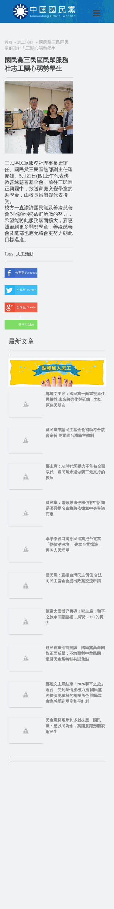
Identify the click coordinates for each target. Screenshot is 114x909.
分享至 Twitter (20, 290)
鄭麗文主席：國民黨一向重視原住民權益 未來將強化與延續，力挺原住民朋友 (75, 399)
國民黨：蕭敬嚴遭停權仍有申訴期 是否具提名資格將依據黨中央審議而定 (75, 508)
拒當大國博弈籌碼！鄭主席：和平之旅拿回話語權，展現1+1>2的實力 (75, 617)
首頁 (8, 42)
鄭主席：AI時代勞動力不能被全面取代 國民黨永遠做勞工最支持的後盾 (75, 472)
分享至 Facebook (21, 273)
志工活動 (25, 42)
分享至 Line (19, 324)
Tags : (10, 254)
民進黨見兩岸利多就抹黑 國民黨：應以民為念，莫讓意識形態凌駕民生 (75, 726)
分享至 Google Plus (20, 307)
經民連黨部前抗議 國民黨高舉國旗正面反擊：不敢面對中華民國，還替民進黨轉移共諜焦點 (75, 653)
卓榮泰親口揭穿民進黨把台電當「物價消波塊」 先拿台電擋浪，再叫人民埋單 (74, 544)
